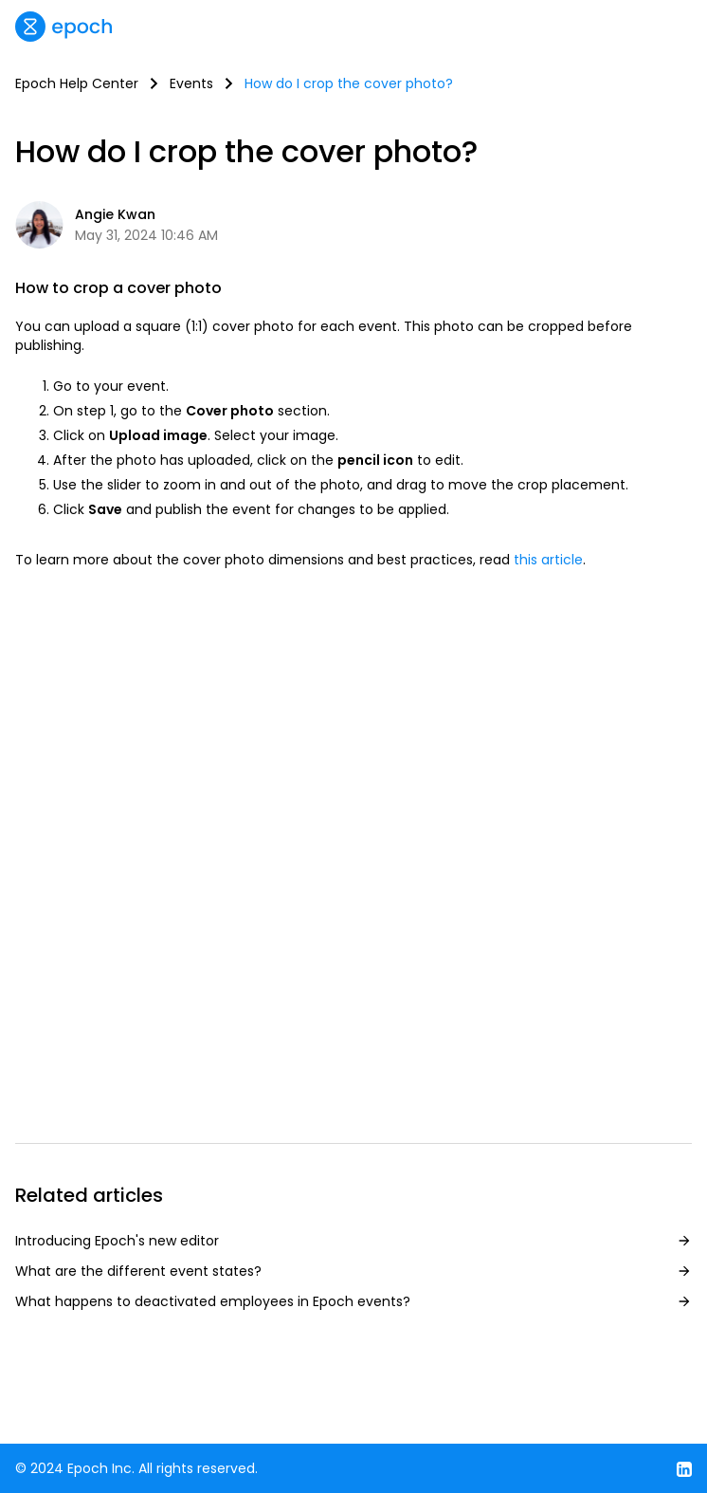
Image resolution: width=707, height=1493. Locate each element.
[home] (63, 26)
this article (548, 559)
